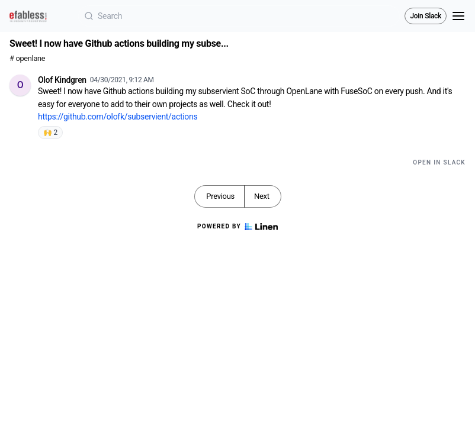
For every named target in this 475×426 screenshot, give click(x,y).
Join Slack (425, 16)
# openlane (27, 58)
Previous (220, 196)
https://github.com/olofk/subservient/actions (117, 116)
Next (261, 196)
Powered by (237, 226)
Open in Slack (439, 162)
